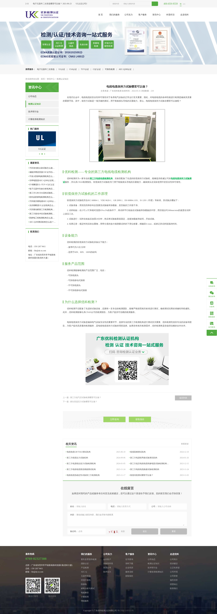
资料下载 (129, 563)
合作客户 (107, 559)
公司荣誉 (174, 576)
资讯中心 (156, 15)
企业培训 (129, 568)
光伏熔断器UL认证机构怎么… (41, 205)
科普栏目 (170, 15)
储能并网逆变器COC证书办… (41, 172)
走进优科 (184, 15)
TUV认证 (85, 69)
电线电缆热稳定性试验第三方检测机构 (95, 506)
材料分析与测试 (88, 588)
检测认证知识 (62, 79)
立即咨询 (114, 432)
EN (184, 4)
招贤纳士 (174, 584)
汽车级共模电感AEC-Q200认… (42, 201)
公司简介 (174, 559)
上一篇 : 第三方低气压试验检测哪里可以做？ (82, 408)
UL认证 (62, 69)
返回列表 (183, 408)
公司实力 (128, 15)
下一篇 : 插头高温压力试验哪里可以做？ (80, 412)
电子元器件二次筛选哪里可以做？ (48, 4)
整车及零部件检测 (88, 559)
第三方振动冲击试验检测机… (41, 214)
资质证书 (107, 568)
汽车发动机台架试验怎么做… (41, 168)
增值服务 (85, 601)
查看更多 (185, 474)
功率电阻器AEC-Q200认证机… (42, 180)
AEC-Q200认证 (125, 69)
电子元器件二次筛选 (46, 69)
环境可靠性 (86, 580)
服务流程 (129, 572)
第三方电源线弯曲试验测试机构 (159, 488)
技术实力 (107, 572)
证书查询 (129, 559)
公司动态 (32, 96)
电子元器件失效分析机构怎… (41, 189)
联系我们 (174, 588)
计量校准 (85, 597)
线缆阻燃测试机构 (159, 482)
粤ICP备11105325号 (125, 611)
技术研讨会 (33, 111)
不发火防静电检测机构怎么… (41, 176)
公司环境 (174, 572)
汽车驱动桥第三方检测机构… (41, 209)
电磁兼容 (85, 593)
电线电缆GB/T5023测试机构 (95, 482)
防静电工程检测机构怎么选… (41, 218)
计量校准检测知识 (36, 119)
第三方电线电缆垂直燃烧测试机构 (95, 500)
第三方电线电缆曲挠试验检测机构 (159, 500)
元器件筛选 (86, 576)
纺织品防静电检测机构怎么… (41, 197)
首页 (43, 79)
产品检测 (85, 568)
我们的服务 (114, 15)
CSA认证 (73, 69)
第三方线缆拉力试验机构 (95, 488)
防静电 (84, 584)
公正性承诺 (175, 568)
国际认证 (85, 563)
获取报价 (139, 432)
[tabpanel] (42, 143)
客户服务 (142, 15)
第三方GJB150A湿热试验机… (41, 193)
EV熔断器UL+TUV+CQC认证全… (41, 185)
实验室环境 (108, 563)
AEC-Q (84, 572)
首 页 (100, 15)
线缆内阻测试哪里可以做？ (159, 506)
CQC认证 (97, 69)
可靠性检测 (110, 69)
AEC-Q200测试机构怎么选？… (42, 222)
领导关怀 (174, 580)
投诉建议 (174, 563)
